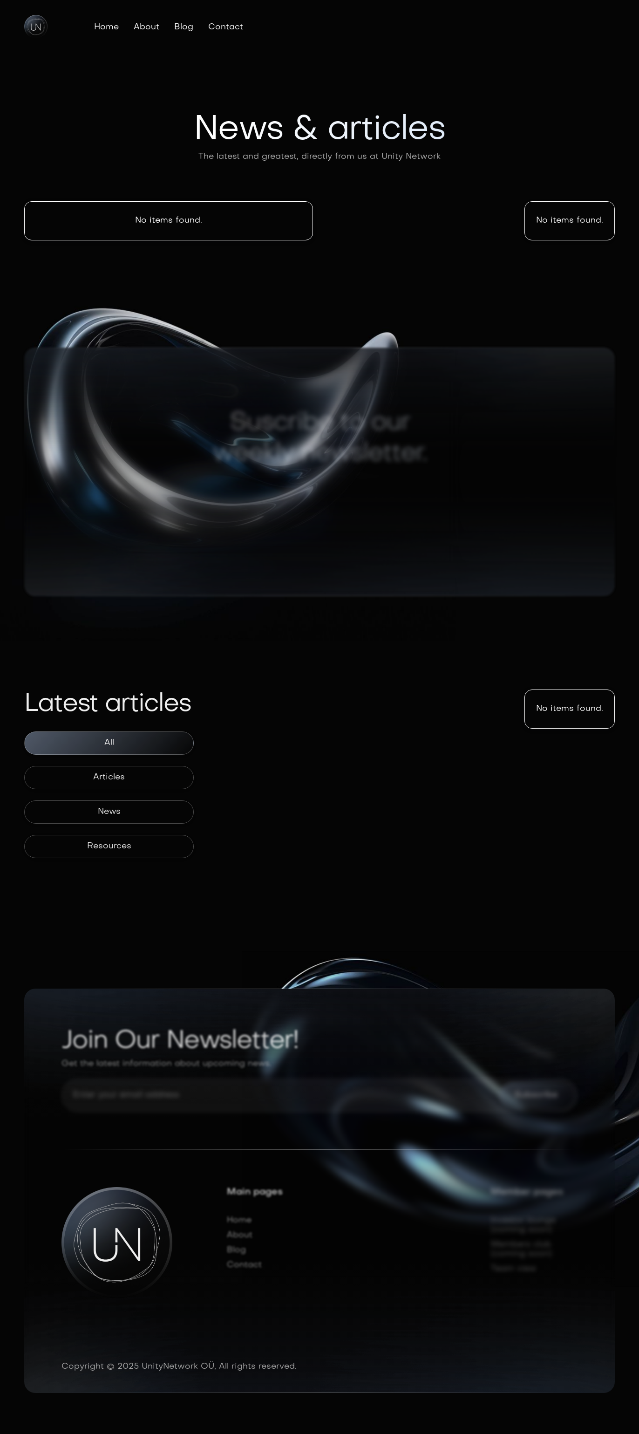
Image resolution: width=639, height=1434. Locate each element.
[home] (36, 26)
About (146, 27)
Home (106, 27)
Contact (225, 27)
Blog (183, 27)
